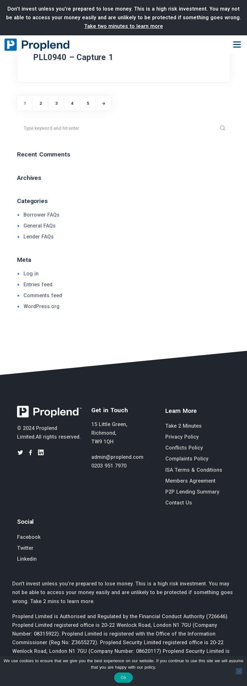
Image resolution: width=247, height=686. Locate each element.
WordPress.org (41, 306)
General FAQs (39, 226)
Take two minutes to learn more (123, 26)
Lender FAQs (38, 237)
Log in (31, 274)
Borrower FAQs (41, 215)
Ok (123, 677)
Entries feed (37, 284)
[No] (239, 671)
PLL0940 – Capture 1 (73, 57)
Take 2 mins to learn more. (62, 601)
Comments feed (42, 295)
